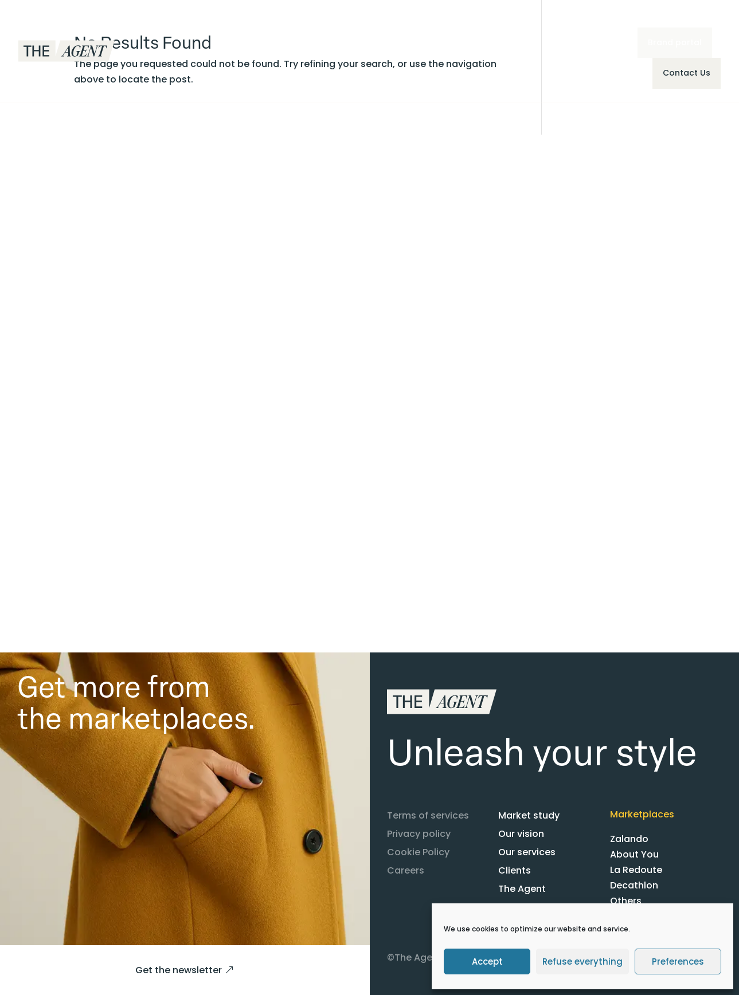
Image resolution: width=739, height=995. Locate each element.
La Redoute (636, 869)
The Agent (522, 888)
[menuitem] (560, 44)
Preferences (678, 961)
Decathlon (634, 885)
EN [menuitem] (554, 43)
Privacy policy (419, 833)
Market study (529, 815)
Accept (487, 961)
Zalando (629, 838)
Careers (405, 870)
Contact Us (686, 72)
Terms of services (428, 815)
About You (634, 854)
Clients (514, 870)
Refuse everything (582, 961)
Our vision (521, 833)
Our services (527, 852)
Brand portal (675, 42)
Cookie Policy (418, 852)
